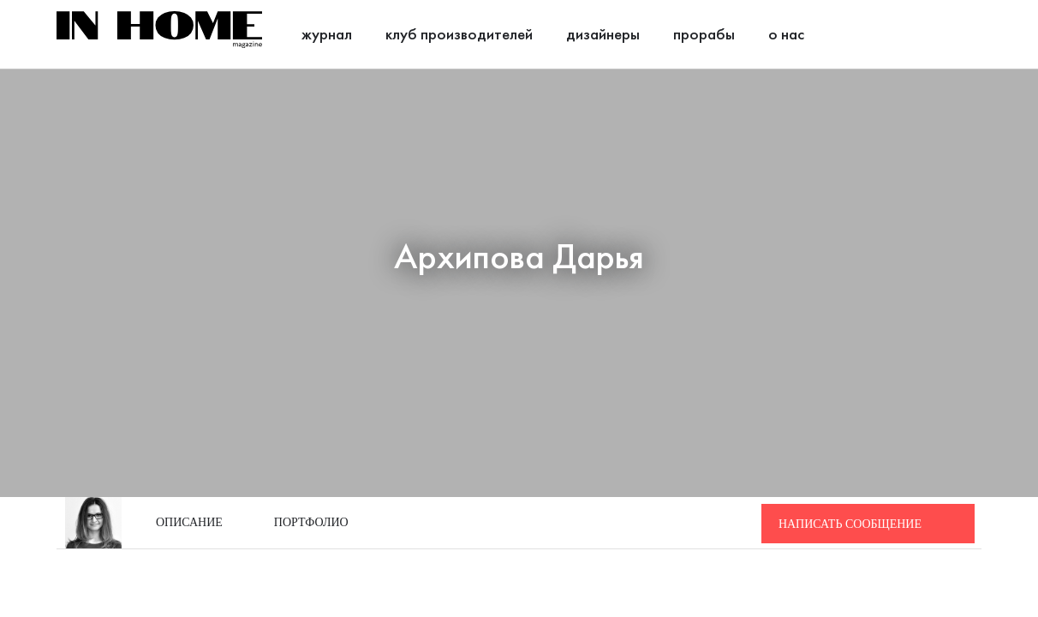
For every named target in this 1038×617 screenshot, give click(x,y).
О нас (786, 35)
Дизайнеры (603, 35)
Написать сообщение (850, 524)
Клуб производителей (459, 35)
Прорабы (704, 35)
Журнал (326, 35)
